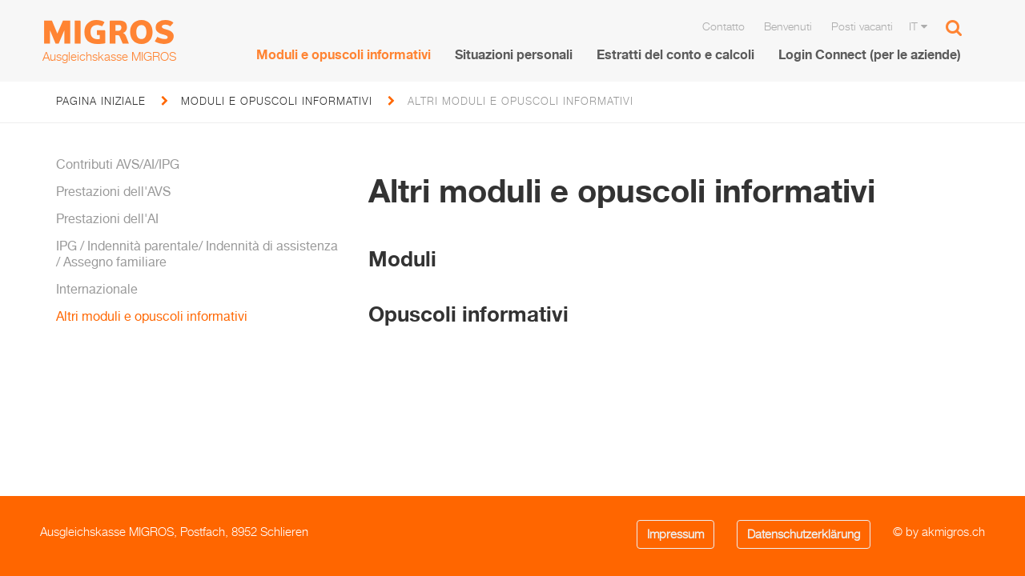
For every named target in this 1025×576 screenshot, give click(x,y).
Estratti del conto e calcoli (675, 54)
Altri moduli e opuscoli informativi (151, 316)
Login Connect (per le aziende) (869, 54)
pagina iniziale (101, 100)
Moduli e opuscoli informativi (343, 54)
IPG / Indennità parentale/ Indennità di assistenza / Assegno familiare (197, 253)
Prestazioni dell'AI (107, 218)
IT (918, 26)
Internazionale (97, 289)
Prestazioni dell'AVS (113, 191)
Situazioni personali (514, 54)
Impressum (675, 534)
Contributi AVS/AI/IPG (117, 164)
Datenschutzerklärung (803, 534)
